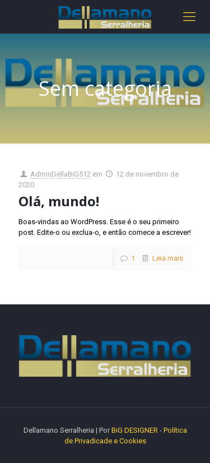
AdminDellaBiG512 (60, 174)
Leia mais (167, 258)
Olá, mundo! (58, 201)
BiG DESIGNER (135, 430)
